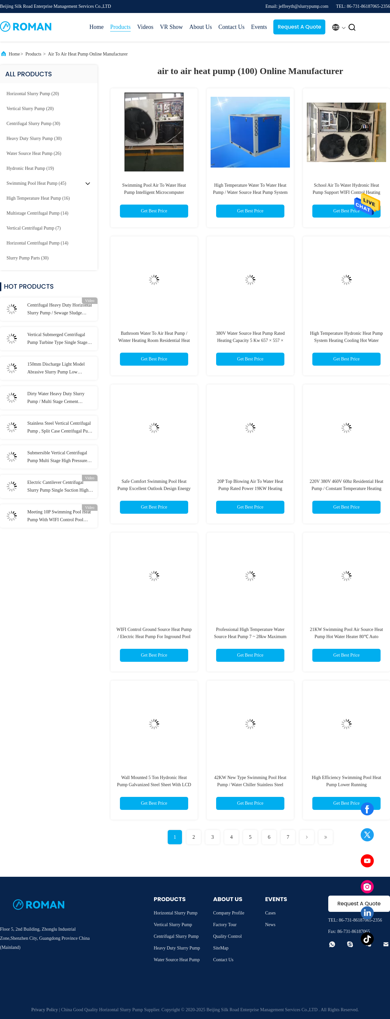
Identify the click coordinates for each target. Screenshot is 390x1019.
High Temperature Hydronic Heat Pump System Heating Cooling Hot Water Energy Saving (346, 340)
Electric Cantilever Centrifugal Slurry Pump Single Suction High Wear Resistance (57, 487)
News (270, 924)
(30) (33, 123)
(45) (36, 183)
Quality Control (227, 936)
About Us (200, 27)
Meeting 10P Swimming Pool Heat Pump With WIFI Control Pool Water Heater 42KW (59, 517)
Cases (270, 913)
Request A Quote (299, 27)
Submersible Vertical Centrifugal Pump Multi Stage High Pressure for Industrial (57, 457)
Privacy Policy (44, 1009)
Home (96, 27)
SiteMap (220, 948)
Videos (145, 27)
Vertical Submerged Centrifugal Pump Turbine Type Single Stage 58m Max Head (57, 339)
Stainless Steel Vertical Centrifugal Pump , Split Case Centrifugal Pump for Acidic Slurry (60, 428)
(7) (33, 228)
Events (259, 27)
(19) (30, 168)
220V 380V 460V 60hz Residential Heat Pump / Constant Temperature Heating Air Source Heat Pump (347, 488)
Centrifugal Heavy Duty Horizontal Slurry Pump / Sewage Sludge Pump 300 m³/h (59, 310)
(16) (38, 198)
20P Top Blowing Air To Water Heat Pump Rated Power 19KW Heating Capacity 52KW (250, 488)
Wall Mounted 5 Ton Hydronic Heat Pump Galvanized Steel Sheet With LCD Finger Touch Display (154, 784)
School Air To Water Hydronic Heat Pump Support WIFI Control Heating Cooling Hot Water (346, 192)
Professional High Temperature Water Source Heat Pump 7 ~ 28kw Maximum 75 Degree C (250, 636)
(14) (37, 213)
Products (120, 27)
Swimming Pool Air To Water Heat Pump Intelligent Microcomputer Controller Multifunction (154, 192)
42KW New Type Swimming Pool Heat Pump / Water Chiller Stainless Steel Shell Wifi (250, 784)
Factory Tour (225, 924)
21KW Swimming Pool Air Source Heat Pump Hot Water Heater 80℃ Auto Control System (346, 636)
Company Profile (228, 913)
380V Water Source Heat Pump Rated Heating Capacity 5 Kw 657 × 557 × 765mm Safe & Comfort (250, 340)
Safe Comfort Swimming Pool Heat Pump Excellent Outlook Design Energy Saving (153, 488)
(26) (33, 153)
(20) (32, 93)
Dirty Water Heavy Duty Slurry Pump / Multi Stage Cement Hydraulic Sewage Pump (55, 398)
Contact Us (231, 27)
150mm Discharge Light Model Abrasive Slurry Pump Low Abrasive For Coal (56, 369)
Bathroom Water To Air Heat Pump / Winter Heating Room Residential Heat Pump (154, 340)
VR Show (171, 27)
